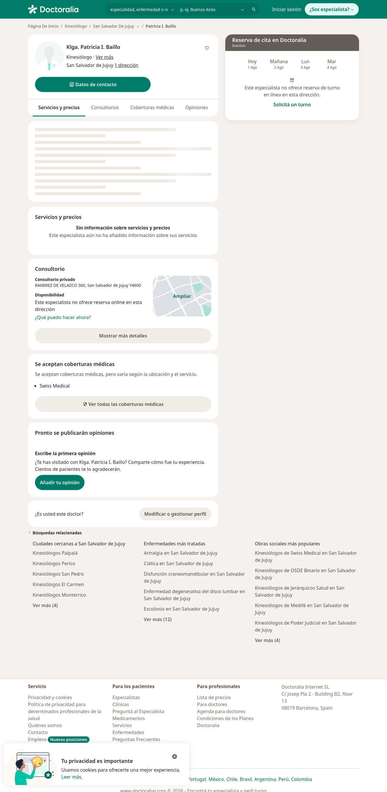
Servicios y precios (59, 107)
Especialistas (126, 697)
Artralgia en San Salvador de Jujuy (180, 553)
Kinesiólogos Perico (54, 563)
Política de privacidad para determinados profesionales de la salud (64, 711)
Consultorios (105, 107)
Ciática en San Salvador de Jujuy (178, 563)
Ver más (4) (45, 605)
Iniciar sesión (286, 9)
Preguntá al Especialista (138, 711)
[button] (93, 84)
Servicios (122, 725)
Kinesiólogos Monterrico (59, 595)
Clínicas (120, 704)
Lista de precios (214, 697)
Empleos (58, 739)
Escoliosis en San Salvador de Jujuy (181, 609)
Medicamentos (128, 718)
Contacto (38, 732)
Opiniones (196, 107)
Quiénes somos (45, 725)
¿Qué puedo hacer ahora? (63, 317)
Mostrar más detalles (131, 337)
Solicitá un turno (292, 104)
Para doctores (212, 704)
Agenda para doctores (221, 711)
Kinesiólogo (76, 26)
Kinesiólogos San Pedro (58, 574)
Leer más (71, 777)
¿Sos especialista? (331, 9)
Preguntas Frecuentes (136, 739)
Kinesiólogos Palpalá (55, 553)
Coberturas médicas (152, 107)
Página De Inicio (43, 26)
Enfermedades (128, 732)
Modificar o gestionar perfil (175, 514)
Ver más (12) (158, 619)
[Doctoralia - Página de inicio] (64, 9)
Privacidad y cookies (50, 697)
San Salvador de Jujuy (107, 285)
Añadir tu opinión (60, 482)
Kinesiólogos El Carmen (58, 584)
